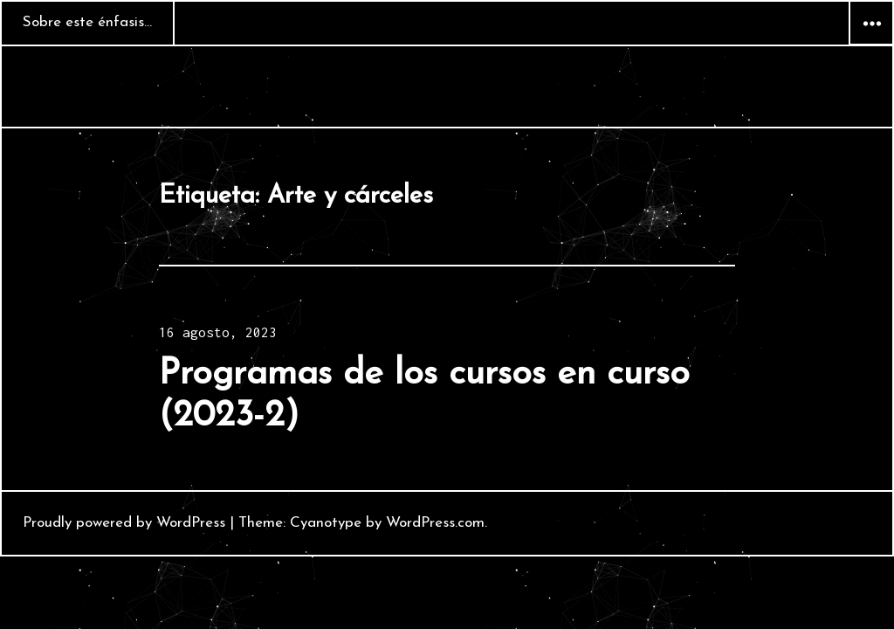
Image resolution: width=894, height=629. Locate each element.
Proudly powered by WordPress (124, 522)
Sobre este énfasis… (87, 22)
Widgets (871, 44)
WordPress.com (435, 522)
